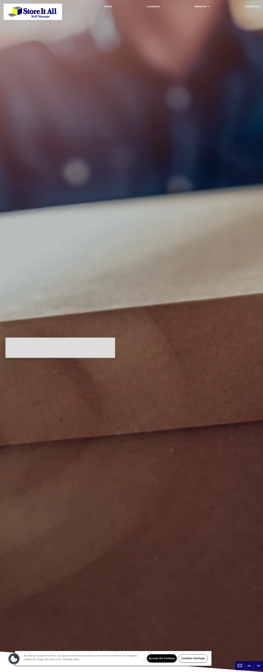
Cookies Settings (193, 658)
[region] (113, 658)
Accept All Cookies (162, 658)
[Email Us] (239, 665)
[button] (14, 659)
